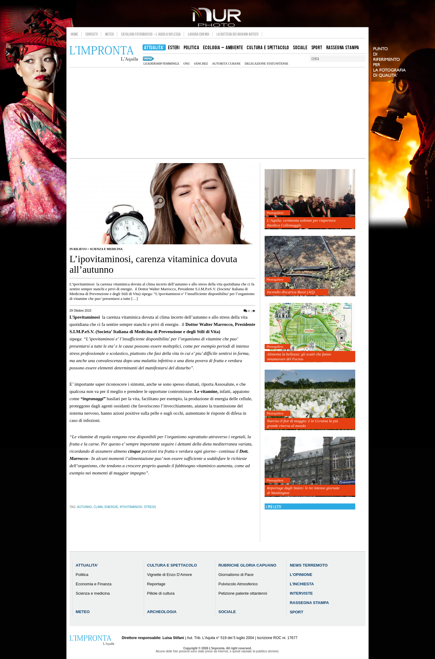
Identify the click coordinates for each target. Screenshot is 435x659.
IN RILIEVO (78, 249)
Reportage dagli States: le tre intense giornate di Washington (303, 490)
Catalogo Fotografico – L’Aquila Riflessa (151, 34)
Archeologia (162, 611)
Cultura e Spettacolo (172, 565)
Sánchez (201, 63)
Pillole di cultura (161, 593)
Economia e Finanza (94, 584)
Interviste (301, 593)
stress (150, 507)
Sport (296, 612)
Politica (82, 574)
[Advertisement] (217, 112)
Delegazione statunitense (266, 63)
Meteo (109, 34)
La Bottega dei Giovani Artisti (238, 34)
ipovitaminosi (131, 507)
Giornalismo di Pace (235, 574)
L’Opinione (301, 574)
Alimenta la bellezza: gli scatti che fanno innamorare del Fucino (299, 356)
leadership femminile (161, 63)
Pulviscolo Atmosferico (238, 584)
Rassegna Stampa (309, 602)
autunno (84, 507)
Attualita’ (87, 565)
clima (98, 507)
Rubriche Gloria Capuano (247, 565)
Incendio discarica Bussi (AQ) (291, 292)
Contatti (91, 34)
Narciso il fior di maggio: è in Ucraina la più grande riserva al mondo (302, 423)
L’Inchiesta (302, 584)
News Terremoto (308, 565)
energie (111, 507)
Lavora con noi (198, 34)
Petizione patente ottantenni (242, 593)
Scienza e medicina (106, 249)
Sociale (227, 611)
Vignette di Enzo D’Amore (169, 574)
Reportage (156, 584)
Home (74, 34)
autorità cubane (226, 63)
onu (186, 63)
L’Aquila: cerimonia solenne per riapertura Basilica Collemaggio (301, 222)
